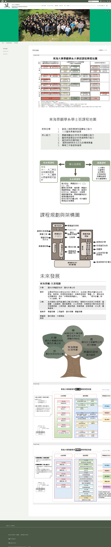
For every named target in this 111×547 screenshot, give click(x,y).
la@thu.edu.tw (13, 542)
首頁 (3, 42)
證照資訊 (5, 54)
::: (1, 48)
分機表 (17, 534)
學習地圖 (5, 48)
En (97, 5)
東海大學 (61, 5)
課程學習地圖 (9, 42)
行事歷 (68, 5)
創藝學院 (56, 5)
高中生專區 (44, 5)
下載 (65, 5)
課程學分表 (5, 51)
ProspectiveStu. (50, 5)
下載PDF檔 (36, 55)
